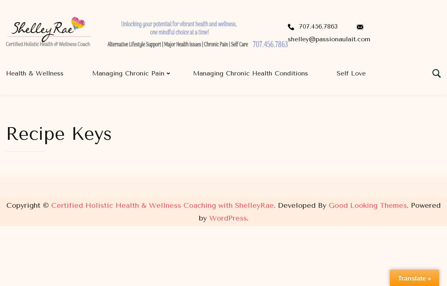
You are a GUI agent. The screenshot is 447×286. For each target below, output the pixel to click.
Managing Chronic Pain (128, 73)
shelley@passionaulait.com (329, 39)
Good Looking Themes (368, 205)
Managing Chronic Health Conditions (250, 73)
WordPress (228, 218)
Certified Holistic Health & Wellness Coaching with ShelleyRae (162, 205)
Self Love (351, 73)
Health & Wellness (35, 73)
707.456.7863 (318, 26)
